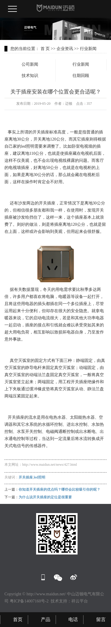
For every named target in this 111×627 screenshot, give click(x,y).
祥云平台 (79, 601)
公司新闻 (30, 64)
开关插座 (26, 477)
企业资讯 (65, 48)
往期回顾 (81, 75)
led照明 (39, 477)
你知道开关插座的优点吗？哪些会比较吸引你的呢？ (59, 489)
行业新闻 (88, 48)
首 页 (45, 48)
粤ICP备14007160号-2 (29, 601)
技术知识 (30, 75)
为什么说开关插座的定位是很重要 (45, 497)
